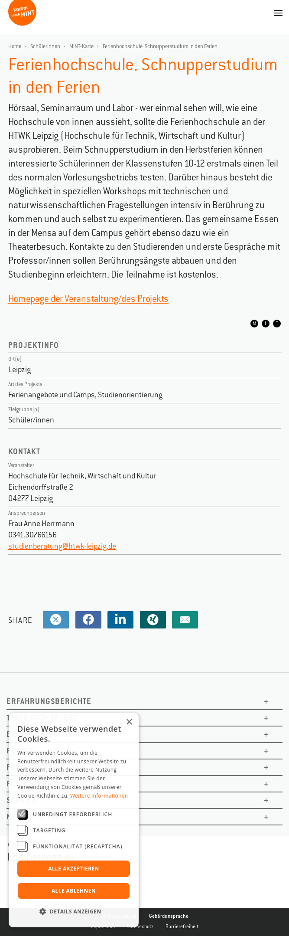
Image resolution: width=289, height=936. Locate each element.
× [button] (129, 722)
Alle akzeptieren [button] (73, 868)
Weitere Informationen (99, 795)
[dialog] (74, 820)
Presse (20, 751)
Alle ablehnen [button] (74, 890)
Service (21, 800)
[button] (73, 912)
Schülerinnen (45, 46)
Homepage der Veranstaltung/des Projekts (88, 298)
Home (14, 46)
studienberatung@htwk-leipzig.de (62, 546)
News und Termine (43, 816)
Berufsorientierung (48, 734)
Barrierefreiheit (182, 926)
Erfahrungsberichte (48, 701)
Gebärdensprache (169, 916)
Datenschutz (140, 926)
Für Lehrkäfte (36, 767)
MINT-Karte (81, 46)
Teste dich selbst (41, 718)
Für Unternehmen (42, 784)
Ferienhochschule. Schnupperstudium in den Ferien (160, 46)
